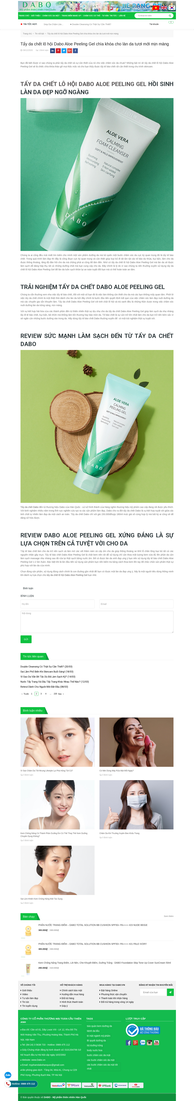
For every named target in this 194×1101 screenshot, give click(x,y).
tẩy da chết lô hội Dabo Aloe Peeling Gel (67, 575)
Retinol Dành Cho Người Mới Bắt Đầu (40, 686)
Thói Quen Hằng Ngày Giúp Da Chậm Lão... (54, 24)
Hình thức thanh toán (72, 1002)
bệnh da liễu (93, 1031)
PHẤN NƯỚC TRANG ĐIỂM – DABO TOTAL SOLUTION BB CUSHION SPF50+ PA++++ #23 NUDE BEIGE (92, 925)
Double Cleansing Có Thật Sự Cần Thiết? (103, 24)
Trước (25, 694)
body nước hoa (94, 1050)
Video (25, 994)
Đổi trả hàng (68, 998)
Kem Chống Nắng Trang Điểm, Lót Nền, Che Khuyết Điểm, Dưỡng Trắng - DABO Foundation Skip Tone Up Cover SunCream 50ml (104, 962)
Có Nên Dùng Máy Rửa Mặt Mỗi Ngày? (116, 771)
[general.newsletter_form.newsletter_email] (153, 992)
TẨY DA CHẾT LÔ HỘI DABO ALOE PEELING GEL (84, 84)
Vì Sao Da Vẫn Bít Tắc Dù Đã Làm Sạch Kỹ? (44, 676)
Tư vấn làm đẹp (30, 998)
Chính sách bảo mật (72, 990)
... (50, 694)
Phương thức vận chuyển (114, 994)
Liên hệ (122, 16)
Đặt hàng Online (109, 990)
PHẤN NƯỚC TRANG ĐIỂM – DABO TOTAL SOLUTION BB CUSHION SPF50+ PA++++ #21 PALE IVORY (92, 944)
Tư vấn (105, 16)
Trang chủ (24, 16)
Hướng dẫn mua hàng (73, 994)
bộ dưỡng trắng (95, 1045)
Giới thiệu (36, 16)
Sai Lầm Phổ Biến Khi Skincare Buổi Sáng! (43, 671)
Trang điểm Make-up (72, 16)
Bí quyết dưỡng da (96, 1040)
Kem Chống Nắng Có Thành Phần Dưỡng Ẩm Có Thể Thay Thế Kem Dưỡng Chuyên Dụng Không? (58, 834)
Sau (61, 694)
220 (55, 694)
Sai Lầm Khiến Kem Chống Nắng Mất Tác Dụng (41, 899)
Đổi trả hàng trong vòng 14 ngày (117, 1002)
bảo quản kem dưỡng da (99, 1026)
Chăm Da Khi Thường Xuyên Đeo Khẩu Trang (119, 833)
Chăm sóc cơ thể (92, 16)
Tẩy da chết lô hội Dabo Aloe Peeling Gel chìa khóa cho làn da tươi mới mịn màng (95, 44)
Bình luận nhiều (32, 710)
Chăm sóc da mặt (51, 16)
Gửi (26, 639)
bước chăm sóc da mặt (98, 1055)
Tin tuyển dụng (29, 1006)
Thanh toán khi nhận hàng (114, 998)
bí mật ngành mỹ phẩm (98, 1035)
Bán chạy (29, 916)
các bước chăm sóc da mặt (100, 1060)
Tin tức (114, 16)
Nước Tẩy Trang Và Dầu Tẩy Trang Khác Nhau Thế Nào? (50, 681)
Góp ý (65, 1006)
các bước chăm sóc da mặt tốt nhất (102, 1066)
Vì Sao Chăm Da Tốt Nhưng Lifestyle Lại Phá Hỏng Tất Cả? (47, 771)
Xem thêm (168, 916)
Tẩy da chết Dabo (30, 507)
